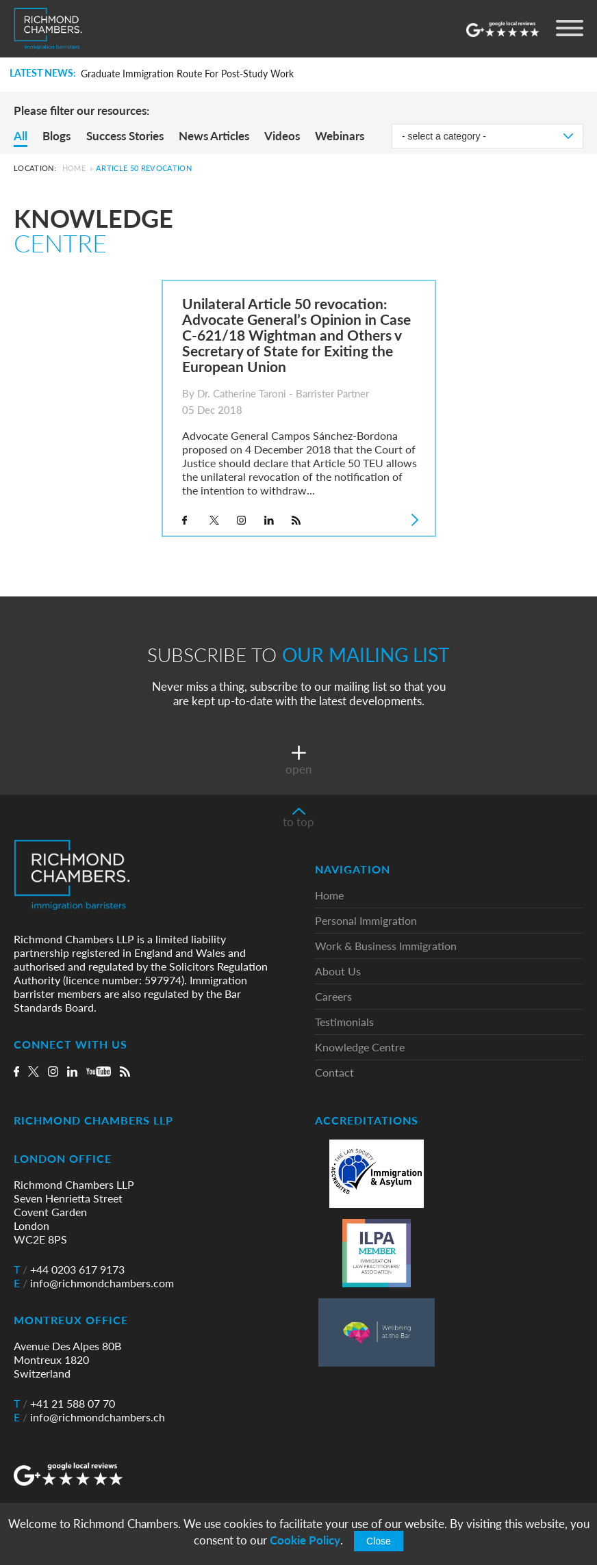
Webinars (339, 136)
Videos (282, 136)
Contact (334, 1073)
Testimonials (344, 1022)
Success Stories (125, 136)
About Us (338, 971)
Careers (333, 997)
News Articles (214, 136)
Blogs (56, 136)
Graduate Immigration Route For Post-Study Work (187, 73)
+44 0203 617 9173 (69, 1269)
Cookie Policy (305, 1540)
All (20, 136)
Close (378, 1541)
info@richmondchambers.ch (89, 1417)
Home (74, 168)
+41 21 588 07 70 (64, 1403)
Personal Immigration (366, 921)
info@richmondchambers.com (94, 1283)
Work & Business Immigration (386, 946)
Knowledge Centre (360, 1047)
